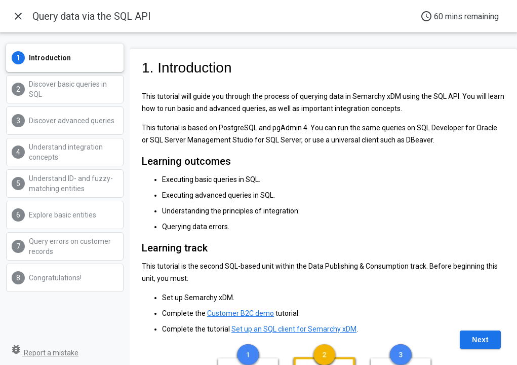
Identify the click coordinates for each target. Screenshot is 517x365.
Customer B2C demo (240, 313)
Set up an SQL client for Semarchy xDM (293, 329)
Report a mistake (44, 353)
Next (480, 340)
